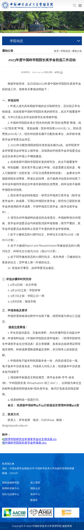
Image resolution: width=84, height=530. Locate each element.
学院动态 (65, 51)
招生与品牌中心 (10, 494)
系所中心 (35, 494)
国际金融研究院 (10, 482)
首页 (56, 51)
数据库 (34, 500)
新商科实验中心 (10, 488)
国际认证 (35, 488)
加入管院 (35, 482)
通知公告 (77, 51)
